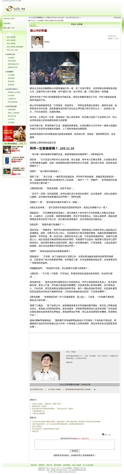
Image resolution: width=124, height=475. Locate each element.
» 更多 (21, 143)
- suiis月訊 (10, 119)
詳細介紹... (69, 362)
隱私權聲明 (57, 467)
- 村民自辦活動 (12, 102)
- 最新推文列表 (12, 67)
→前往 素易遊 (10, 40)
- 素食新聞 (10, 78)
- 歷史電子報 (11, 116)
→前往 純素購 (10, 43)
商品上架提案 (76, 467)
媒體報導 (41, 467)
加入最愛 (18, 0)
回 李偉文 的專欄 (54, 389)
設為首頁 (12, 0)
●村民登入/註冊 (8, 18)
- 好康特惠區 (11, 109)
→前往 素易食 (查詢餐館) (14, 47)
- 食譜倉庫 (10, 85)
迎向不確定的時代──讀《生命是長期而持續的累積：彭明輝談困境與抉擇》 (58, 424)
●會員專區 (7, 23)
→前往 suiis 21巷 (11, 50)
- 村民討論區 (11, 61)
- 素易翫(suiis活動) (13, 92)
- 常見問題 (10, 122)
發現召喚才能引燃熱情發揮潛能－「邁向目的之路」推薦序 (52, 409)
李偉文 (39, 42)
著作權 (53, 472)
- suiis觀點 (10, 58)
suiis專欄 (40, 20)
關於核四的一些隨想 (39, 406)
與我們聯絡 (66, 467)
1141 (13, 28)
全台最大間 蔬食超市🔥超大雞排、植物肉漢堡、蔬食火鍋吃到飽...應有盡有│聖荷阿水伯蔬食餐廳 (66, 421)
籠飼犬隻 (35, 431)
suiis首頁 (5, 0)
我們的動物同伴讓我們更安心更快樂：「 (80, 389)
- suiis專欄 (10, 75)
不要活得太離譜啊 (38, 413)
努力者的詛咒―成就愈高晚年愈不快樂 (45, 429)
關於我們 (34, 467)
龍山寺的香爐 (58, 20)
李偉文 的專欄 (48, 20)
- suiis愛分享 (11, 99)
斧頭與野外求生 (36, 389)
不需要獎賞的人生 (38, 411)
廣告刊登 (49, 467)
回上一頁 (106, 435)
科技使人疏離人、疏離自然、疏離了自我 (46, 404)
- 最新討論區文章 (13, 64)
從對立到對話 (36, 426)
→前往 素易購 (10, 37)
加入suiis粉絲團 (88, 467)
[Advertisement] (75, 7)
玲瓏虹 (30, 17)
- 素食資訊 (10, 81)
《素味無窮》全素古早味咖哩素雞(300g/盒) (18, 170)
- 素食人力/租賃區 (13, 113)
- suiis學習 (10, 95)
